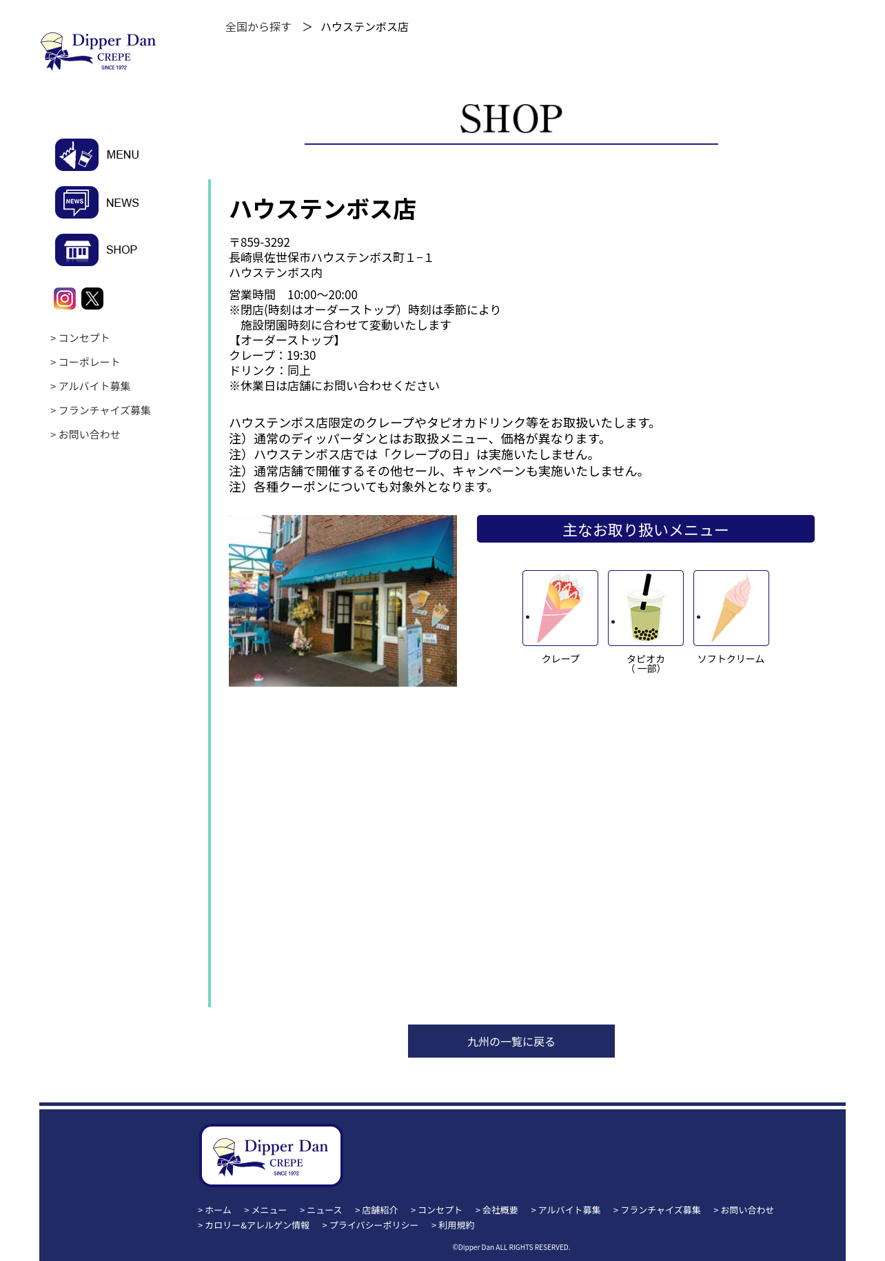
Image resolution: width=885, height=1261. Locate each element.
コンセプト (84, 337)
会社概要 (500, 1209)
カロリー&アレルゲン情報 (257, 1224)
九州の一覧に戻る (511, 1041)
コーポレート (90, 361)
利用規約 (456, 1224)
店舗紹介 (380, 1209)
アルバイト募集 (95, 386)
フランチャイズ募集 (105, 410)
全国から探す (258, 26)
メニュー (269, 1209)
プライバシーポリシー (374, 1224)
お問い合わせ (90, 434)
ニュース (324, 1209)
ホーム (218, 1209)
